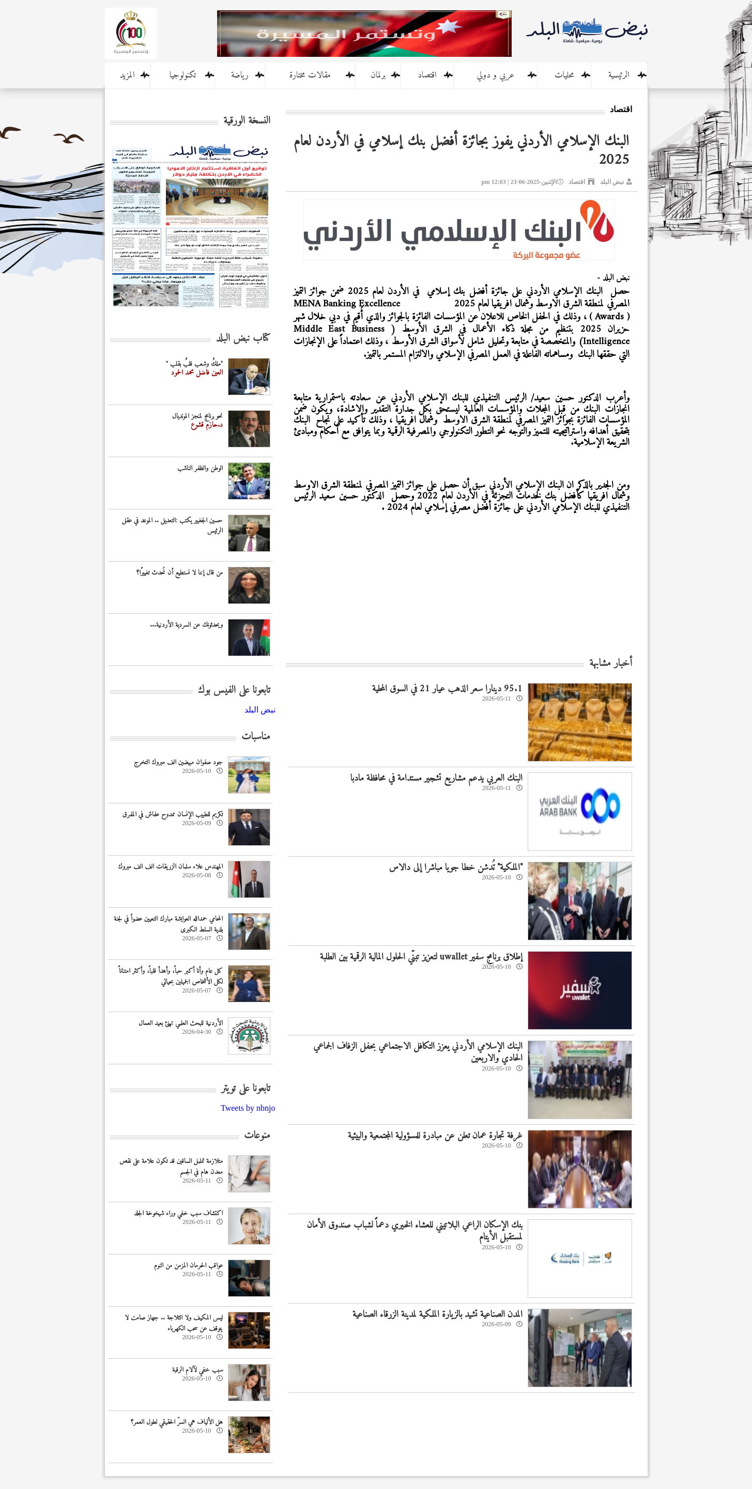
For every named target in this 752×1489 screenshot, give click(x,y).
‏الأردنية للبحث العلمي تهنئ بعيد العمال (181, 1023)
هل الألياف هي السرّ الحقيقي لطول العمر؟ (177, 1422)
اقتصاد (427, 75)
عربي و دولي (495, 75)
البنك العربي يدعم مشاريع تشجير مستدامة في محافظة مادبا (436, 778)
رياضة (240, 75)
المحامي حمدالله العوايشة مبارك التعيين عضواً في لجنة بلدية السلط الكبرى (168, 924)
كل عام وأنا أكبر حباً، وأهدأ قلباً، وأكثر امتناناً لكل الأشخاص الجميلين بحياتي (171, 976)
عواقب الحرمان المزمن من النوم (188, 1265)
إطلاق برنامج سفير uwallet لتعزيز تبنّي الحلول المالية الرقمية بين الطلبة (421, 957)
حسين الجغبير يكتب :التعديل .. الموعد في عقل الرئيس (172, 526)
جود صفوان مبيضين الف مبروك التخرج (178, 762)
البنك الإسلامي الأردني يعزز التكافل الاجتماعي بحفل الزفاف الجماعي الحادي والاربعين (418, 1052)
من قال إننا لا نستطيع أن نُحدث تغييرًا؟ (179, 573)
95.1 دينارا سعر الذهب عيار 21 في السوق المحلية (447, 689)
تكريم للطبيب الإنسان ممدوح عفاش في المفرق (172, 814)
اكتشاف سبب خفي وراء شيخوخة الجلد (178, 1213)
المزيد (127, 75)
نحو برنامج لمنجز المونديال (197, 416)
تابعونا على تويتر (245, 1089)
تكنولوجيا (183, 75)
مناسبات (255, 737)
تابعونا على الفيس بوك (234, 690)
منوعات (257, 1136)
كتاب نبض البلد (243, 339)
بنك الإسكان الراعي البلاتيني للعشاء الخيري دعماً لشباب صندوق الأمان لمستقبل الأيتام (415, 1231)
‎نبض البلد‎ (259, 709)
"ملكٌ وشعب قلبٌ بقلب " (194, 364)
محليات (564, 75)
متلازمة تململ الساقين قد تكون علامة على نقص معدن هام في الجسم (171, 1166)
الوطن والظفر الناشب (200, 468)
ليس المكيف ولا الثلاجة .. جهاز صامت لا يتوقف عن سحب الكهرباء (174, 1323)
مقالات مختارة (310, 75)
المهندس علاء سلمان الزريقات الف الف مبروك (170, 867)
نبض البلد (612, 181)
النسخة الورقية (246, 121)
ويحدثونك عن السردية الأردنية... (186, 625)
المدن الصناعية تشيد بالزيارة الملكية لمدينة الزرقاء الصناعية (437, 1315)
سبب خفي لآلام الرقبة (197, 1370)
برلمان (378, 75)
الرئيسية (619, 75)
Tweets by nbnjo (248, 1108)
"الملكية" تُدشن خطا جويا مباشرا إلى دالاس (456, 868)
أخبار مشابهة (610, 664)
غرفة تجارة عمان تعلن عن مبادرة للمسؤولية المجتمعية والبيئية (435, 1136)
